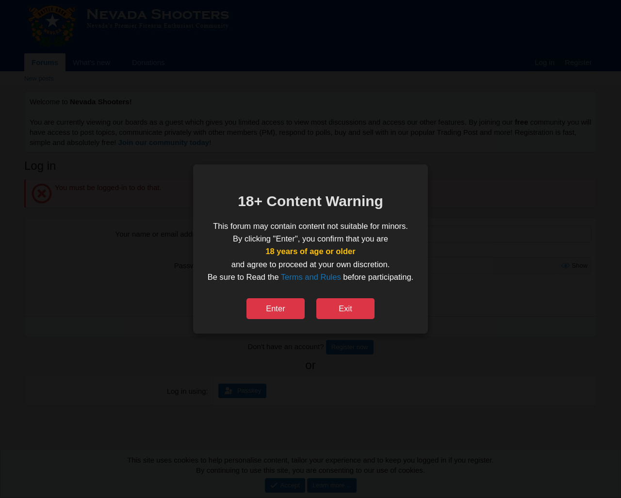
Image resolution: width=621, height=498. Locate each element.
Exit (345, 308)
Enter (275, 308)
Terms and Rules (311, 277)
